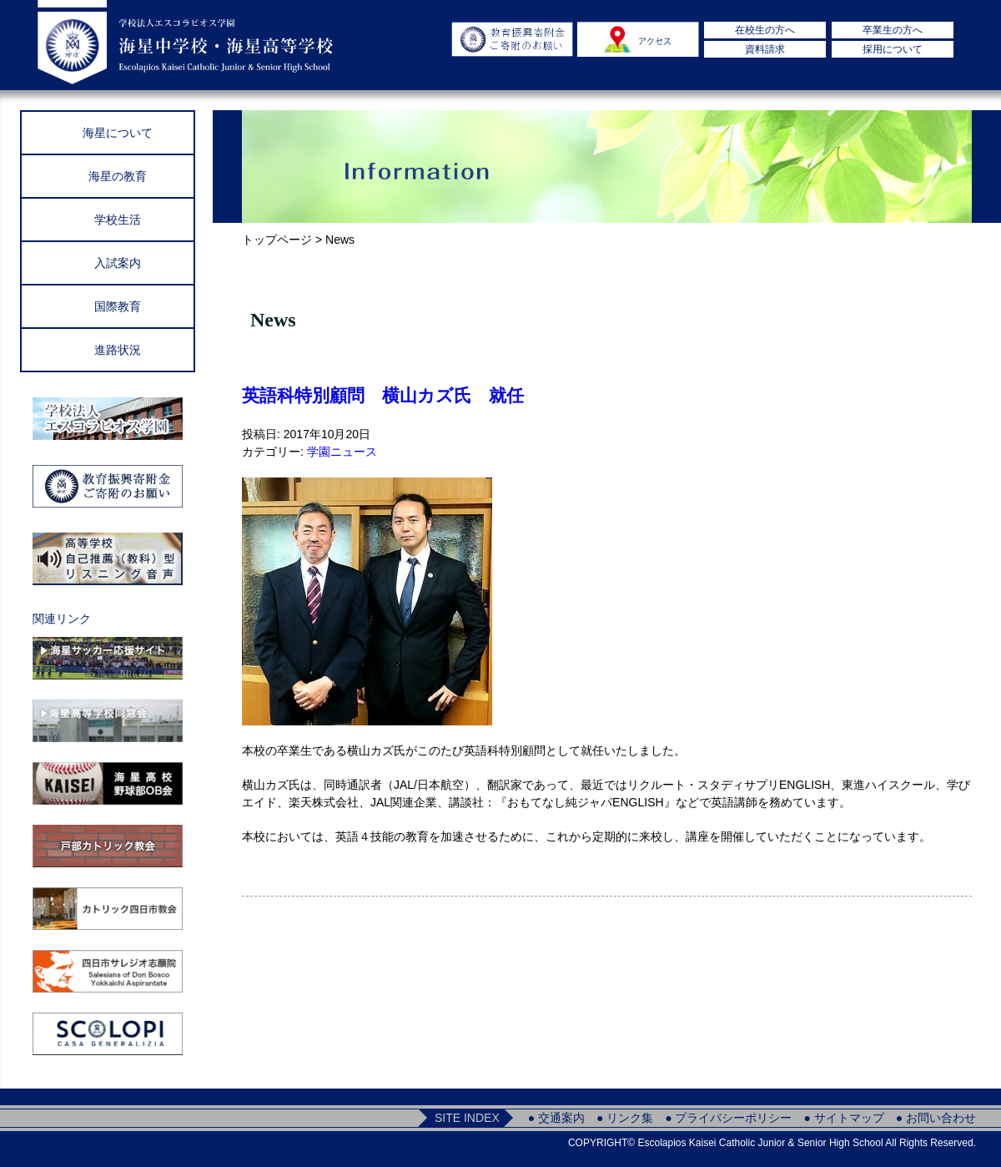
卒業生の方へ (893, 30)
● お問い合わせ (936, 1117)
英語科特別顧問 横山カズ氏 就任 (383, 395)
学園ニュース (342, 451)
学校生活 (117, 219)
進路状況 (117, 349)
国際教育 (117, 306)
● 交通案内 (556, 1117)
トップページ (277, 239)
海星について (118, 132)
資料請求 (765, 49)
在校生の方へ (765, 30)
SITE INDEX (467, 1117)
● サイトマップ (843, 1117)
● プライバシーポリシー (728, 1117)
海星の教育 (117, 176)
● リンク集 (624, 1117)
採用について (893, 49)
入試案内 (117, 263)
